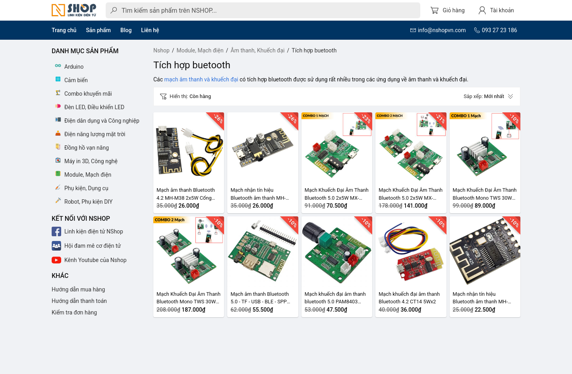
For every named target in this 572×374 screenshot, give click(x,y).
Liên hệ (150, 30)
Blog (125, 30)
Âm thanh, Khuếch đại (258, 50)
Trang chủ (64, 30)
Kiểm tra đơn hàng (74, 312)
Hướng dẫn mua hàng (78, 289)
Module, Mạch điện (200, 50)
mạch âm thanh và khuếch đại (201, 79)
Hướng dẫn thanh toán (79, 301)
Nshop (161, 50)
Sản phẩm (98, 30)
